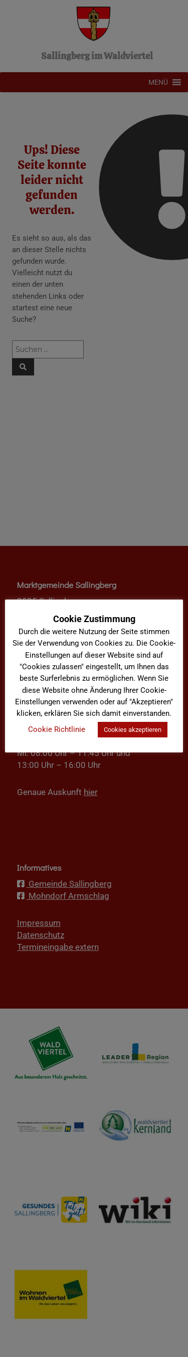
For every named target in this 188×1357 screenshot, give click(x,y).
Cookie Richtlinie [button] (56, 729)
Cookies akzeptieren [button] (132, 729)
